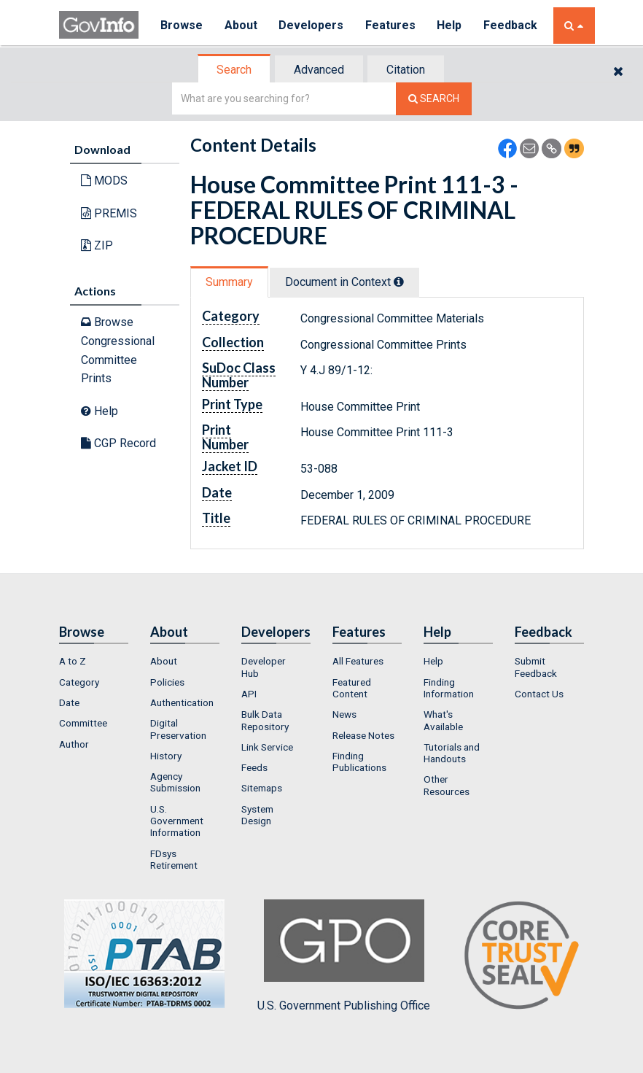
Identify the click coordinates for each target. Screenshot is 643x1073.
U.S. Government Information (176, 821)
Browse (181, 25)
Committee (83, 723)
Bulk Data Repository (265, 720)
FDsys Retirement (174, 859)
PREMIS (109, 213)
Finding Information (449, 688)
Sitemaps (261, 788)
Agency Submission (175, 782)
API (249, 694)
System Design (257, 814)
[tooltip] (399, 281)
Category (79, 682)
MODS (104, 180)
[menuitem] (93, 660)
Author (74, 744)
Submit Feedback (536, 666)
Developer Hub (263, 666)
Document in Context (344, 282)
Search (234, 70)
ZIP (97, 245)
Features (391, 25)
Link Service (267, 747)
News (344, 714)
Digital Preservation (178, 728)
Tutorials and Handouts (452, 752)
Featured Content (351, 688)
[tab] (235, 69)
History (166, 756)
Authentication (182, 702)
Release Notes (363, 735)
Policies (167, 682)
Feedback (512, 25)
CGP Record (118, 443)
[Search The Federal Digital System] (434, 98)
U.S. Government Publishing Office (343, 955)
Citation (405, 70)
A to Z (72, 661)
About (241, 25)
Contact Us (539, 694)
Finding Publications (359, 761)
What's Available (443, 720)
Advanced (319, 70)
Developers (311, 25)
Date (69, 702)
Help (450, 25)
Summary (229, 282)
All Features (357, 661)
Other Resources (446, 785)
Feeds (254, 767)
